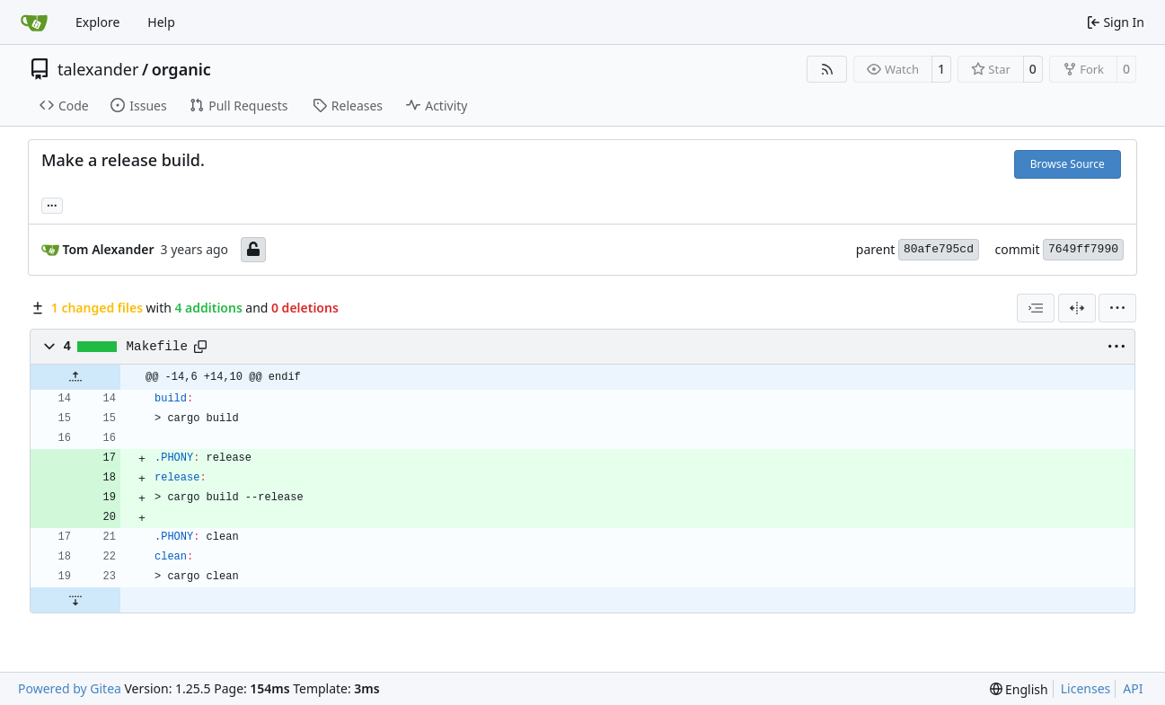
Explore (97, 22)
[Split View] (1077, 308)
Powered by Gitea (69, 688)
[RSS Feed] (827, 69)
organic (181, 69)
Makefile (157, 346)
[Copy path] (200, 346)
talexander (97, 69)
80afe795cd (939, 249)
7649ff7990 (1083, 249)
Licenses (1086, 688)
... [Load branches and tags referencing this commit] (52, 204)
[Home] (34, 22)
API (1133, 688)
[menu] (1117, 308)
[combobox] (1036, 308)
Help (161, 22)
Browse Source (1067, 164)
